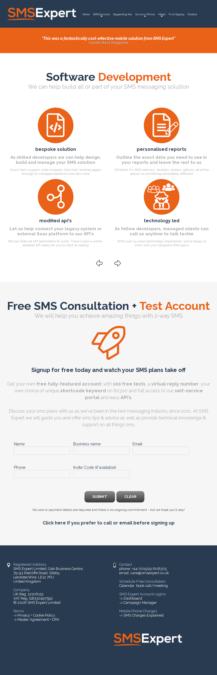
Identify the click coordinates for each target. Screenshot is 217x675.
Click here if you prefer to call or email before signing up (109, 523)
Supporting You (122, 14)
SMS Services (101, 14)
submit (99, 497)
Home (86, 14)
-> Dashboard (130, 598)
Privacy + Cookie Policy (36, 615)
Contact (192, 14)
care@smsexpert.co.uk (150, 573)
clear (130, 497)
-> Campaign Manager (138, 602)
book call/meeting (152, 585)
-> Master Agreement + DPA (36, 619)
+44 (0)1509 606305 (149, 569)
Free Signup (176, 14)
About (161, 14)
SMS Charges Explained (143, 615)
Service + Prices (145, 14)
